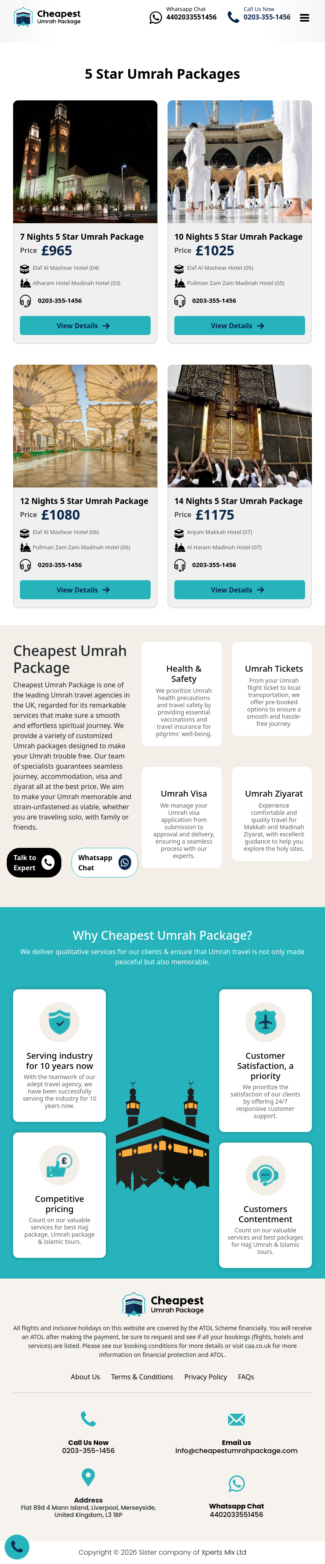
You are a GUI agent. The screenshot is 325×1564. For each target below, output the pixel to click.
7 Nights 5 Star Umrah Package (82, 236)
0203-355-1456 (60, 300)
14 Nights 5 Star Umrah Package (238, 501)
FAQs (246, 1376)
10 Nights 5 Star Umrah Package (238, 236)
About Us (85, 1376)
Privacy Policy (205, 1376)
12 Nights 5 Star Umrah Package (84, 501)
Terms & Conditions (142, 1376)
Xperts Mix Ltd (223, 1552)
